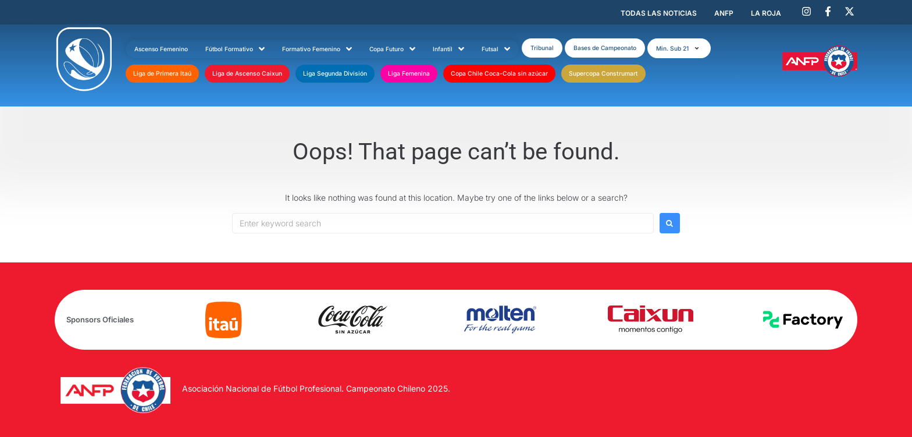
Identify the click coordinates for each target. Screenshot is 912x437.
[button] (679, 48)
